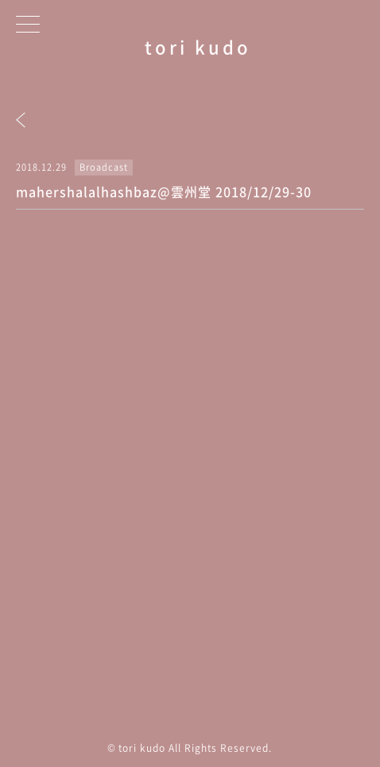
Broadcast (103, 167)
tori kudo (198, 46)
